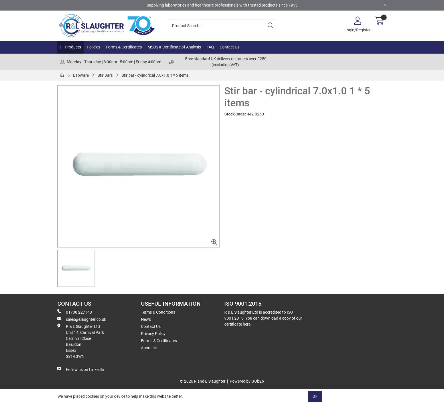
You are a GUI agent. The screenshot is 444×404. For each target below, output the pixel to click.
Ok (314, 396)
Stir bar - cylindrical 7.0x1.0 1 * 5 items (155, 75)
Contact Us (229, 47)
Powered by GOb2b (247, 381)
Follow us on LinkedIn (80, 369)
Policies (93, 47)
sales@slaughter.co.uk (81, 319)
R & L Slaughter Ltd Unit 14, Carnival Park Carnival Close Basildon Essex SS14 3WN (80, 341)
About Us (149, 348)
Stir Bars (105, 75)
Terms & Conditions (158, 312)
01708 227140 (74, 311)
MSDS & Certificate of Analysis (174, 47)
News (146, 319)
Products (72, 47)
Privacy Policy (153, 333)
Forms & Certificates (124, 47)
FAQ (210, 47)
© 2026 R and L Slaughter (202, 381)
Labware (81, 75)
